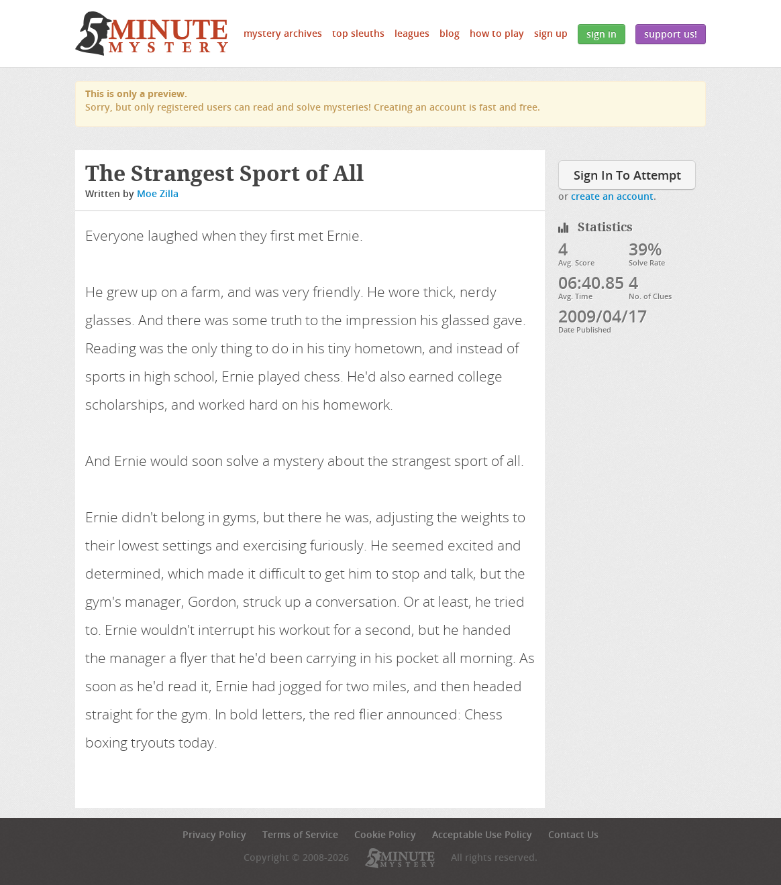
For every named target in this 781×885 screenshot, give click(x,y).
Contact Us (573, 834)
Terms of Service (300, 834)
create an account (612, 196)
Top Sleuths (358, 33)
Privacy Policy (214, 834)
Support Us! (670, 33)
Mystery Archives (283, 33)
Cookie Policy (385, 834)
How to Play (497, 33)
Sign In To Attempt (627, 175)
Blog (449, 33)
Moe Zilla (157, 193)
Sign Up (551, 33)
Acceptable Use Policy (482, 834)
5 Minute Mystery (151, 33)
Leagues (412, 33)
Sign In (601, 33)
